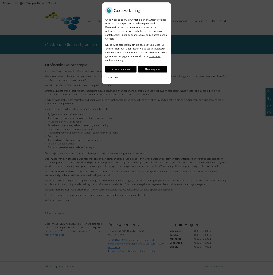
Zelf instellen (112, 77)
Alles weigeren (153, 69)
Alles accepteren (121, 69)
